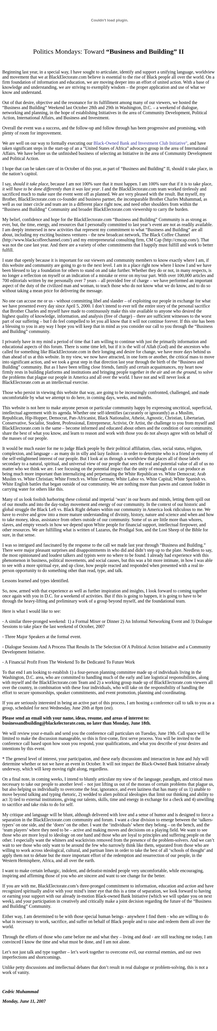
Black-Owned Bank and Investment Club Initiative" (140, 143)
